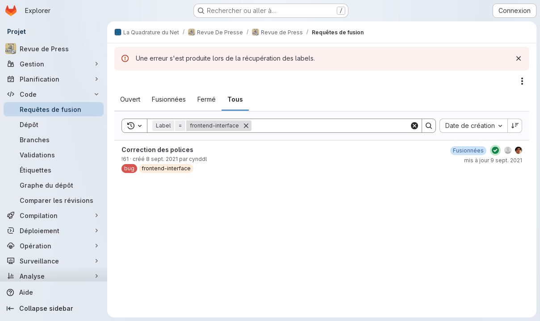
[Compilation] (54, 215)
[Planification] (54, 79)
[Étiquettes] (54, 170)
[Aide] (54, 292)
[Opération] (54, 246)
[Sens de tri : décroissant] (515, 126)
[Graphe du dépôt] (54, 185)
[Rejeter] (518, 58)
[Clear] (414, 125)
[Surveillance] (54, 261)
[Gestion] (54, 64)
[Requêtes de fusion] (54, 109)
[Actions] (522, 81)
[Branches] (54, 139)
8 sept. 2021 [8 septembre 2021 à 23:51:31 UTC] (162, 159)
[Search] (330, 125)
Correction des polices (157, 149)
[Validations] (54, 155)
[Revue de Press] (54, 48)
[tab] (130, 99)
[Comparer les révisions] (54, 200)
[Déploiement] (54, 230)
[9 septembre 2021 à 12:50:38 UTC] (468, 150)
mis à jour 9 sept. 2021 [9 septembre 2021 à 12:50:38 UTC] (493, 160)
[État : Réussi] (495, 150)
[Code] (54, 94)
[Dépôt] (54, 124)
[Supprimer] (246, 125)
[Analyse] (54, 276)
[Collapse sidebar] (54, 308)
